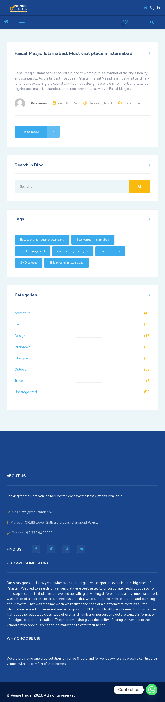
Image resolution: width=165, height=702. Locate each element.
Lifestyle (21, 358)
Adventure (23, 313)
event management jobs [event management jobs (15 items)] (72, 251)
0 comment (133, 103)
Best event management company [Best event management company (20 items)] (42, 240)
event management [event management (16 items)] (32, 251)
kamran (41, 103)
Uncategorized (26, 392)
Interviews (23, 347)
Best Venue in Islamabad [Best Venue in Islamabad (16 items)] (92, 240)
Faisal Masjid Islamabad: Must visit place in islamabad (73, 53)
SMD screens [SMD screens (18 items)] (28, 263)
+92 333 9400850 (38, 533)
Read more (41, 132)
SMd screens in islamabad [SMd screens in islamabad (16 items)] (66, 263)
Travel (108, 103)
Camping (21, 324)
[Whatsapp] (151, 689)
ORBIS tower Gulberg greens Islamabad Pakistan (63, 522)
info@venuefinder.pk (36, 512)
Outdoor (95, 103)
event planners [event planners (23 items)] (110, 251)
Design (20, 335)
